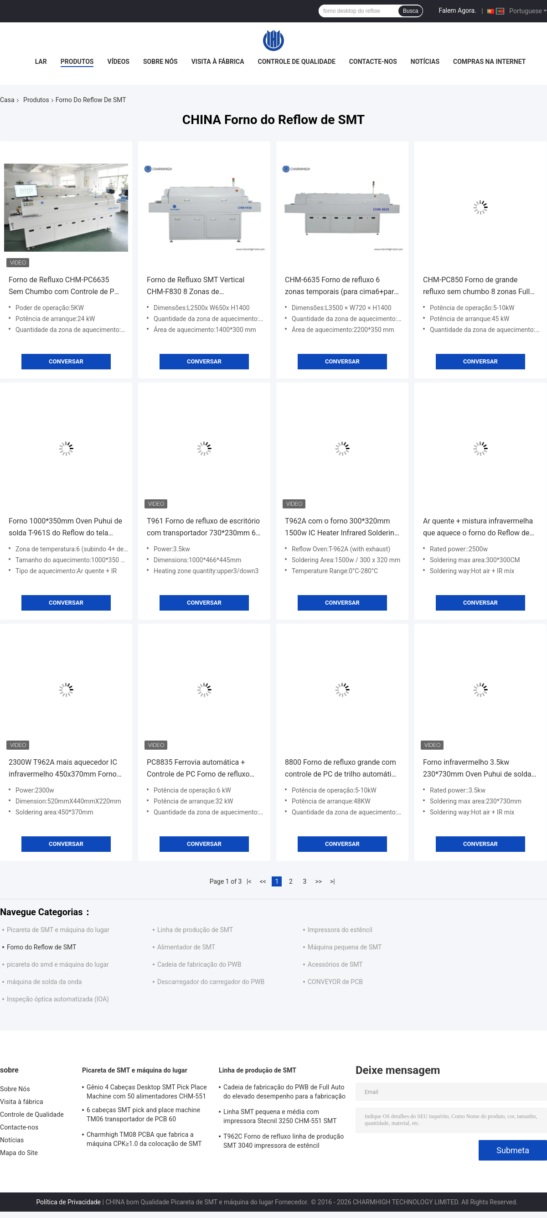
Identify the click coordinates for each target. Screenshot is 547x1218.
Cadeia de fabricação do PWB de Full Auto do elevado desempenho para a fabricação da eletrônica (284, 1093)
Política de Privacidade (68, 1202)
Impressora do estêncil (340, 929)
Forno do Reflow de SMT (41, 947)
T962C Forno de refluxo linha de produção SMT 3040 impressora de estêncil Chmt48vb (283, 1142)
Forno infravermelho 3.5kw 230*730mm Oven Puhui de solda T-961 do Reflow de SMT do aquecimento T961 (477, 769)
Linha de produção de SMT (195, 929)
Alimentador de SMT (186, 947)
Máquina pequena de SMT (345, 947)
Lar (41, 61)
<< (263, 881)
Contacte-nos (373, 61)
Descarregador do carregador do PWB (210, 981)
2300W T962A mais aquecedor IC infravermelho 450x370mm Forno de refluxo (63, 769)
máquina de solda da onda (44, 981)
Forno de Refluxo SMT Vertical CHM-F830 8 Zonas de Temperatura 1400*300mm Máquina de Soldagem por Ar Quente (195, 286)
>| (332, 881)
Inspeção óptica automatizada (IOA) (58, 999)
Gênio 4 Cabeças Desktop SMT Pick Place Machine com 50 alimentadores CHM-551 (147, 1091)
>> (318, 881)
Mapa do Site (19, 1152)
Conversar (66, 361)
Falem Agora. (457, 10)
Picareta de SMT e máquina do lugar (58, 929)
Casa (7, 100)
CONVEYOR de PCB (335, 981)
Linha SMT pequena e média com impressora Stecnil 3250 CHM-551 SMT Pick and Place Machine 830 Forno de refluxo (279, 1117)
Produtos (77, 61)
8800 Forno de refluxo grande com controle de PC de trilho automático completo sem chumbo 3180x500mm (342, 769)
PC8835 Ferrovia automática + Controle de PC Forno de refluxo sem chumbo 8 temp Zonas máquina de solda (198, 769)
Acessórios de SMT (335, 964)
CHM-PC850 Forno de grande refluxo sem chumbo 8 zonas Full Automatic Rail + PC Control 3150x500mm (476, 286)
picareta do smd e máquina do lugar (58, 964)
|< (249, 881)
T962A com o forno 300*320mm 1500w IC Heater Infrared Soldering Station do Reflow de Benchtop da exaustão (341, 528)
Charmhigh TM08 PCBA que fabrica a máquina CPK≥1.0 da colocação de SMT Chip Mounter (144, 1140)
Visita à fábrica (217, 61)
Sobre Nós (160, 61)
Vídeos (118, 61)
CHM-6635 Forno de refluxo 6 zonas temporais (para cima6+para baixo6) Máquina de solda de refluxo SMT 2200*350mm (341, 286)
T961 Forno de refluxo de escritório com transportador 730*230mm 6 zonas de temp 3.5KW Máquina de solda (203, 528)
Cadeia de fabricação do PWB (199, 964)
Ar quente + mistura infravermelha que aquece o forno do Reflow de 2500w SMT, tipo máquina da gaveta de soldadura (478, 528)
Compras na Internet (489, 61)
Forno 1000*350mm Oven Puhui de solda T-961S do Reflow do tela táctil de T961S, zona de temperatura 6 (65, 528)
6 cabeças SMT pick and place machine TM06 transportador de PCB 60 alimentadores (143, 1115)
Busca (410, 11)
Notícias (425, 61)
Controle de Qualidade (296, 61)
